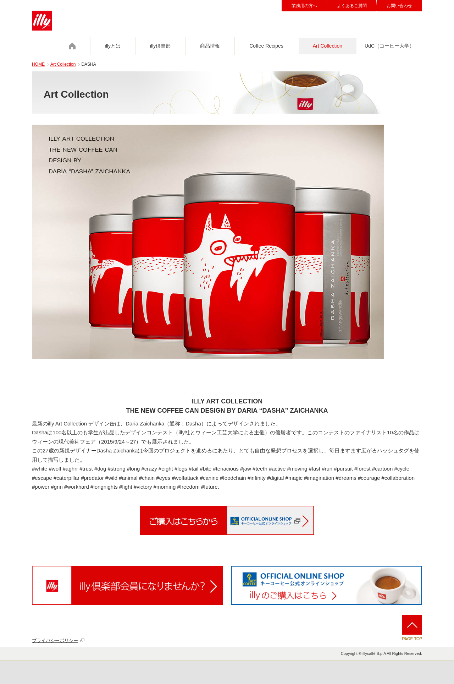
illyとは (113, 46)
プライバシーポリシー (55, 640)
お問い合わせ (399, 5)
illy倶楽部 (160, 46)
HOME (38, 64)
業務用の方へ (304, 5)
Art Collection (327, 46)
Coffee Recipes (266, 46)
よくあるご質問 (352, 5)
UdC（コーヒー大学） (389, 46)
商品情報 (210, 46)
